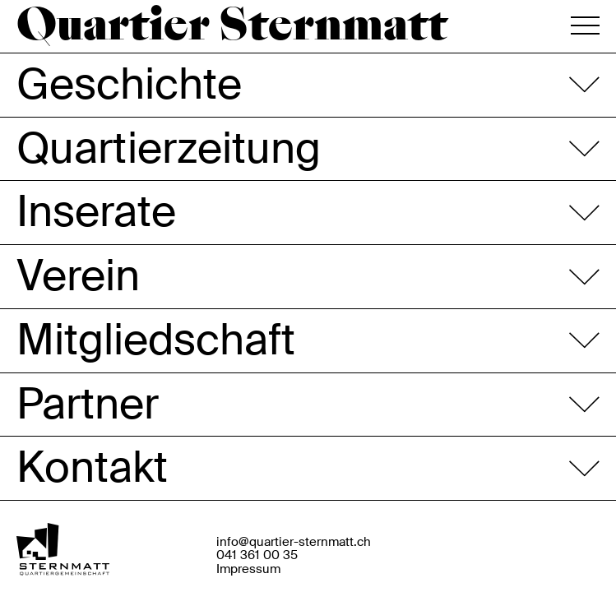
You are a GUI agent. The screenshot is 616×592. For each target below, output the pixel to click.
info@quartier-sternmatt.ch (293, 542)
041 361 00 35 (257, 555)
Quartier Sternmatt (231, 27)
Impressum (248, 569)
